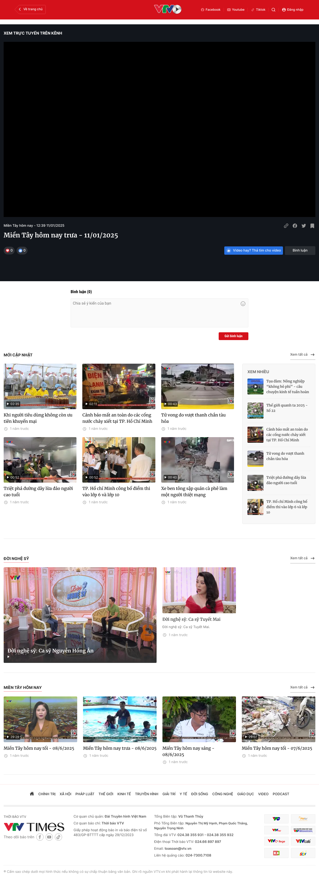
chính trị (47, 794)
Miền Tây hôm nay (23, 687)
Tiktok (258, 10)
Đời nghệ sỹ (16, 558)
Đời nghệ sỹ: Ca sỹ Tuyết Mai (191, 619)
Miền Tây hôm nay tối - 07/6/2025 (277, 748)
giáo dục (245, 794)
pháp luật (84, 794)
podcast (281, 794)
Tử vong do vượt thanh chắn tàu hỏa (193, 418)
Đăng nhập (292, 10)
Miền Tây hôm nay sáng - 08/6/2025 (188, 751)
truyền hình (147, 794)
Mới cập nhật (18, 354)
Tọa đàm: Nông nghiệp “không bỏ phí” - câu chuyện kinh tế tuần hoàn (287, 386)
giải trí (168, 794)
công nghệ (222, 794)
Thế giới (106, 794)
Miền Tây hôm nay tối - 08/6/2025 (39, 748)
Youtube (236, 10)
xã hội (65, 794)
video (263, 794)
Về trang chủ (30, 9)
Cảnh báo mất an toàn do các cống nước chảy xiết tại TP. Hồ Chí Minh (117, 418)
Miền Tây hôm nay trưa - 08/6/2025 (120, 748)
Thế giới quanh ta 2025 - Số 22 (287, 408)
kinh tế (124, 794)
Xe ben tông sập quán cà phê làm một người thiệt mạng (194, 491)
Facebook (210, 10)
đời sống (199, 794)
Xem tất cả (302, 355)
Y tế (183, 794)
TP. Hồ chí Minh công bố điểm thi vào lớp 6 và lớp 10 (116, 491)
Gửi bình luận (234, 336)
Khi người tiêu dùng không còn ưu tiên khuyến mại (38, 418)
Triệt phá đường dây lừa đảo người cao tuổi (38, 491)
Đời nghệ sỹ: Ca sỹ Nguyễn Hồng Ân (51, 651)
